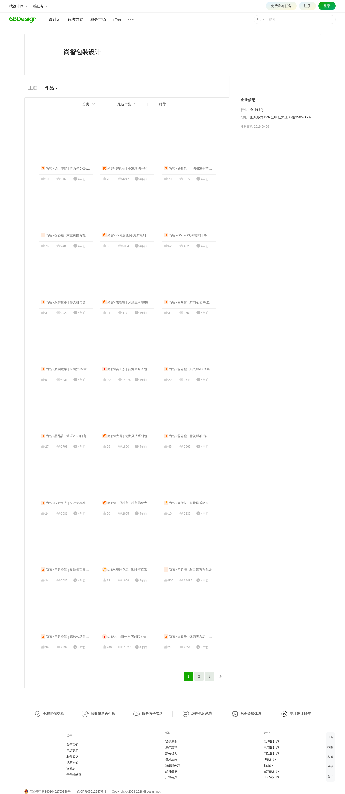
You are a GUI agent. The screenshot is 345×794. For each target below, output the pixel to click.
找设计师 (18, 6)
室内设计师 (271, 771)
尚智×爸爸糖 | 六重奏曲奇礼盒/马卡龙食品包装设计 (80, 235)
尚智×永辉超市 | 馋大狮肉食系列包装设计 (73, 302)
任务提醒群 (73, 774)
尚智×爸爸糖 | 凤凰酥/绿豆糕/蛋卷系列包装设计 (200, 369)
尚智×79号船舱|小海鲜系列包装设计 (130, 235)
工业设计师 (271, 777)
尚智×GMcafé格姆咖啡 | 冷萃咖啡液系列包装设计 (201, 235)
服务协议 (72, 756)
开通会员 (171, 777)
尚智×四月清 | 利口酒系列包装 (188, 570)
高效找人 (171, 753)
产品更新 (72, 750)
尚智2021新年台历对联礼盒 (124, 637)
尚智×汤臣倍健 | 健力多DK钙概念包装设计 (73, 168)
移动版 (70, 768)
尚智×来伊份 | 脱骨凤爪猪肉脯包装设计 (194, 503)
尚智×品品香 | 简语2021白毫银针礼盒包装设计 (76, 436)
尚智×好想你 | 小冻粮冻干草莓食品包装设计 (197, 168)
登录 (327, 6)
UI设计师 (270, 759)
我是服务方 (172, 765)
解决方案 (75, 19)
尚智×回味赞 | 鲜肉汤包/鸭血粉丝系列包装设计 (199, 302)
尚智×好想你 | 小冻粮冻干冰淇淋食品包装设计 (137, 168)
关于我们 (72, 744)
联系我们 (72, 762)
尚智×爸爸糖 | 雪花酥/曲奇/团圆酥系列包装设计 (200, 436)
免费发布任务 (281, 6)
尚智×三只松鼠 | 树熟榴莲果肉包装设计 (71, 570)
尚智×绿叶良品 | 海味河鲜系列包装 (129, 570)
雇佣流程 (171, 747)
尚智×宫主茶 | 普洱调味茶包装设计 (129, 369)
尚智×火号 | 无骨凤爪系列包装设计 (129, 436)
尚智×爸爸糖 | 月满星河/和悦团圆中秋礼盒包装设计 (141, 302)
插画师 (268, 765)
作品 (117, 19)
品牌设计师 (271, 741)
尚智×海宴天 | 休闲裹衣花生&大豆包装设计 (197, 637)
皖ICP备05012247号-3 (91, 791)
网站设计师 (271, 753)
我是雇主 (171, 741)
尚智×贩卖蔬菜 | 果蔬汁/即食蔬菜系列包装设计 (76, 369)
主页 (32, 88)
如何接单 (171, 771)
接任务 (40, 6)
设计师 (55, 19)
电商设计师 (271, 747)
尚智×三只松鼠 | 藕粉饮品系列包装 (68, 637)
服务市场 (98, 19)
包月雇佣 (171, 759)
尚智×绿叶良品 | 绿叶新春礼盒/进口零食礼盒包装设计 (81, 503)
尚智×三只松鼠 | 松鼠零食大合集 (128, 503)
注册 (307, 6)
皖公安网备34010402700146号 (47, 791)
